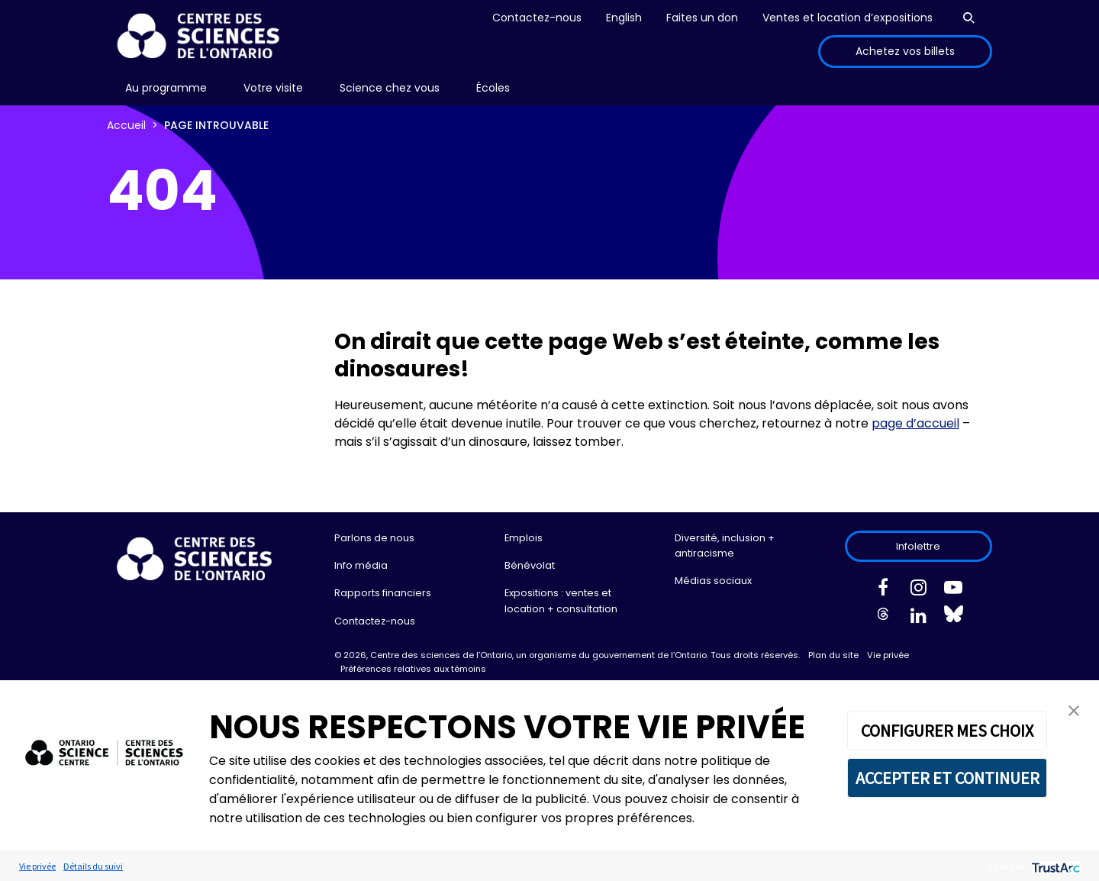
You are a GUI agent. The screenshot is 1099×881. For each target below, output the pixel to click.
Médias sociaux (713, 580)
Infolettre (918, 546)
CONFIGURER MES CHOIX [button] (947, 730)
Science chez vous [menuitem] (390, 87)
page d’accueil (915, 423)
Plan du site (833, 655)
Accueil (126, 125)
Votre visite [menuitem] (273, 87)
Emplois (523, 537)
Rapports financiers (382, 592)
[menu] (166, 88)
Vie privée (888, 655)
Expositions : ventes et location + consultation (560, 600)
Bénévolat (529, 565)
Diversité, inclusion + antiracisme (725, 545)
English (624, 17)
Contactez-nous (537, 17)
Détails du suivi (93, 866)
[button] (1074, 709)
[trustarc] (1054, 866)
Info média (361, 565)
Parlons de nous (374, 537)
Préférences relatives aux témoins (413, 669)
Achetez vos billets (905, 51)
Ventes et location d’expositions (847, 17)
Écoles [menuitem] (493, 87)
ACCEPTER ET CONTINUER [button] (947, 778)
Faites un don (702, 17)
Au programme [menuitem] (166, 87)
